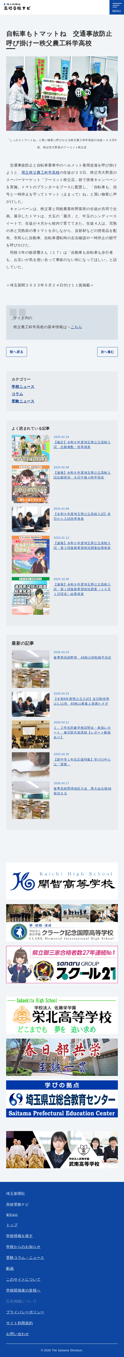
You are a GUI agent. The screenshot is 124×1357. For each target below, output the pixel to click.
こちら (76, 327)
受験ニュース (23, 401)
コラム (17, 394)
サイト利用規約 (19, 1323)
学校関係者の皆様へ (23, 1290)
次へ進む (107, 352)
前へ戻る (16, 352)
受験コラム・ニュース (25, 1258)
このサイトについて (23, 1279)
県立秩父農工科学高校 (41, 172)
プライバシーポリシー (25, 1312)
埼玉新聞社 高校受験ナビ (17, 7)
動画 (10, 1268)
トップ (11, 1225)
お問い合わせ (17, 1334)
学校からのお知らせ (23, 1247)
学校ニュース (23, 387)
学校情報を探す (19, 1236)
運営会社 (12, 1214)
